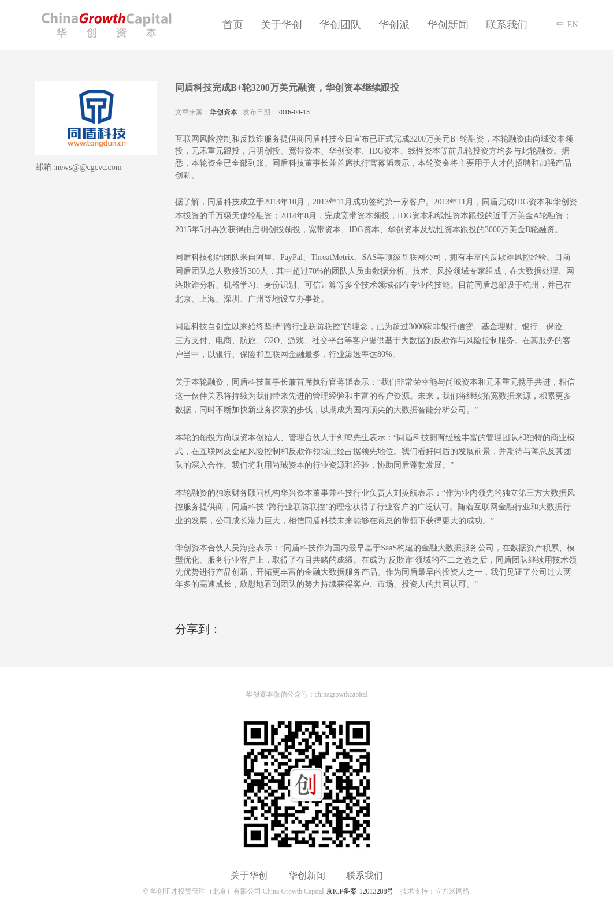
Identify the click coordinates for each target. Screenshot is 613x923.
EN (572, 24)
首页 (232, 25)
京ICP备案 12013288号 (360, 891)
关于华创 (281, 25)
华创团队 (340, 25)
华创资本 (223, 112)
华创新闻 (448, 25)
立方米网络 (452, 891)
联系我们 (506, 25)
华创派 (394, 25)
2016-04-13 (293, 112)
